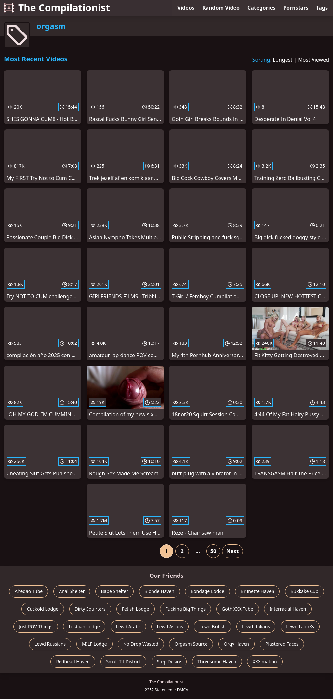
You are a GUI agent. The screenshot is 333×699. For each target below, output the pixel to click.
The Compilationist (57, 7)
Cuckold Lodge (43, 609)
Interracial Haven (288, 609)
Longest (282, 59)
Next (232, 551)
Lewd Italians (256, 626)
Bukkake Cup (304, 591)
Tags (322, 7)
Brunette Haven (257, 591)
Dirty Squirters (90, 609)
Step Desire (169, 661)
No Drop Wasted (140, 644)
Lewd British (212, 626)
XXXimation (265, 661)
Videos (185, 7)
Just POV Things (35, 626)
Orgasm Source (191, 644)
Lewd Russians (50, 644)
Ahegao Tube (29, 591)
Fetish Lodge (135, 609)
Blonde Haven (159, 591)
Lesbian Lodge (84, 626)
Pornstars (295, 7)
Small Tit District (123, 661)
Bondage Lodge (207, 591)
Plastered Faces (282, 644)
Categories (261, 7)
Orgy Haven (236, 644)
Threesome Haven (216, 661)
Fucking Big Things (186, 609)
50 (213, 551)
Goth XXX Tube (237, 609)
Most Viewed (313, 59)
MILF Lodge (94, 644)
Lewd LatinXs (300, 626)
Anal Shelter (72, 591)
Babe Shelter (114, 591)
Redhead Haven (73, 661)
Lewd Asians (170, 626)
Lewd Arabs (128, 626)
